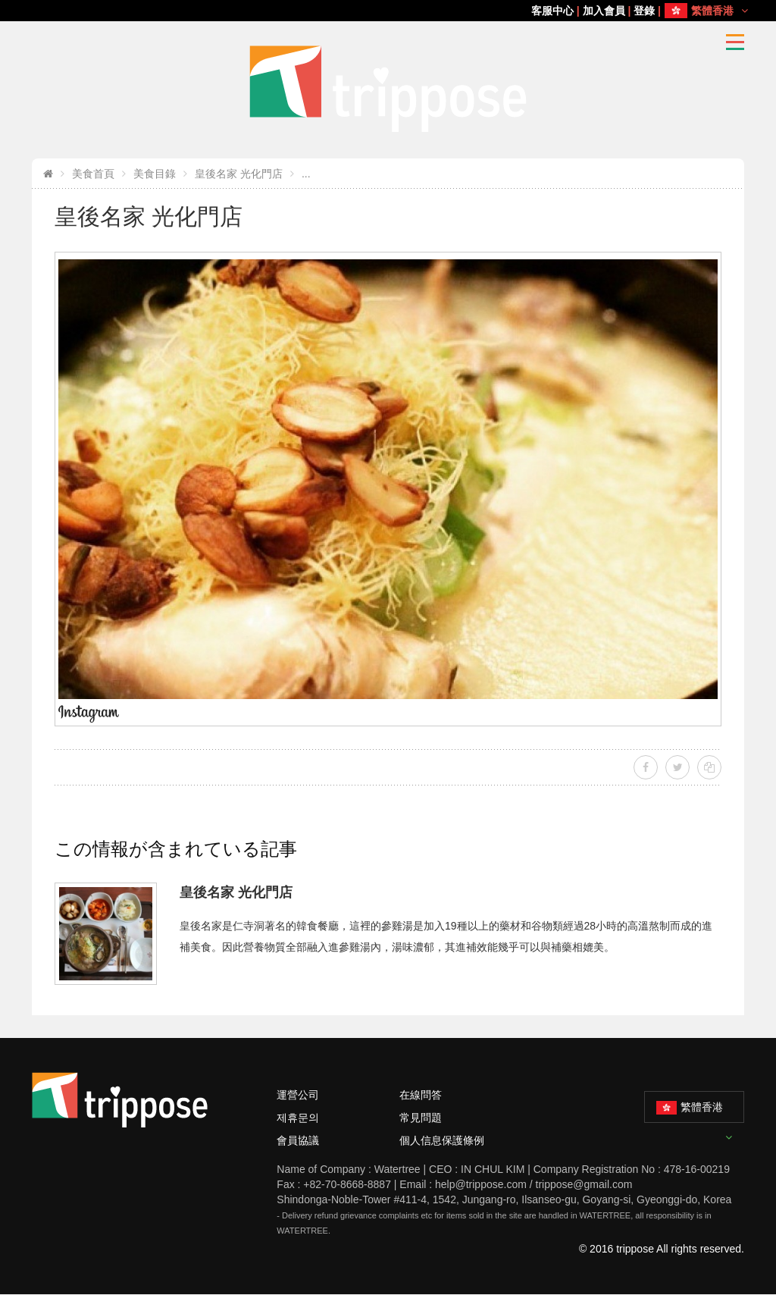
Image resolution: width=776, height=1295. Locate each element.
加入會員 (604, 11)
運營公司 (298, 1095)
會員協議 (298, 1140)
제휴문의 (298, 1118)
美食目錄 (154, 174)
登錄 (644, 11)
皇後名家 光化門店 (239, 174)
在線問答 (420, 1095)
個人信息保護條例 (441, 1140)
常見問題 (420, 1118)
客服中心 (552, 11)
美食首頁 (93, 174)
